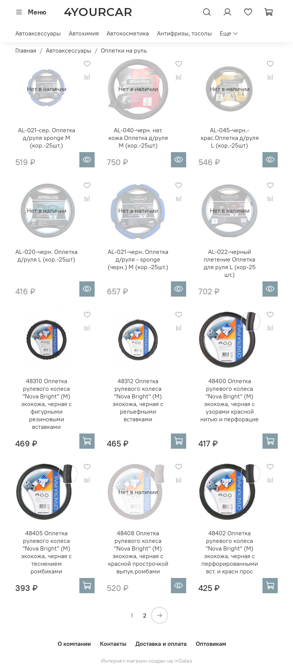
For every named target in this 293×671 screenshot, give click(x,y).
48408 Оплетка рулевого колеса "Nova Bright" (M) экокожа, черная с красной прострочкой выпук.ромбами (138, 552)
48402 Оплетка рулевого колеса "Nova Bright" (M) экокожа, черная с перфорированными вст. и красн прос (229, 552)
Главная (25, 50)
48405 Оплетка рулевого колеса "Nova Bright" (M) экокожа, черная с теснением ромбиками (46, 552)
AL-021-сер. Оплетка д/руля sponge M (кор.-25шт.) (46, 137)
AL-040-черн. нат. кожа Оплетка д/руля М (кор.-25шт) (138, 137)
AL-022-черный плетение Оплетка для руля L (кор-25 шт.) (230, 263)
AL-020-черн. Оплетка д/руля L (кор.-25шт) (46, 255)
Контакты (113, 643)
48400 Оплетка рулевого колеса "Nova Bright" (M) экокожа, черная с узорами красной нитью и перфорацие (229, 400)
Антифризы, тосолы (184, 33)
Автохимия (84, 33)
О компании (74, 643)
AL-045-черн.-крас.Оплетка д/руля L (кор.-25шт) (230, 137)
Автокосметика (127, 33)
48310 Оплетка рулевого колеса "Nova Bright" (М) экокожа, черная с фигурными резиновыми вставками (46, 403)
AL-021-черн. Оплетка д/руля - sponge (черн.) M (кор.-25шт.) (138, 259)
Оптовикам (211, 643)
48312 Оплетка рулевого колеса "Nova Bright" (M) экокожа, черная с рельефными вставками (138, 400)
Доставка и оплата (161, 643)
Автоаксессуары (38, 33)
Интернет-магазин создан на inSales (146, 660)
